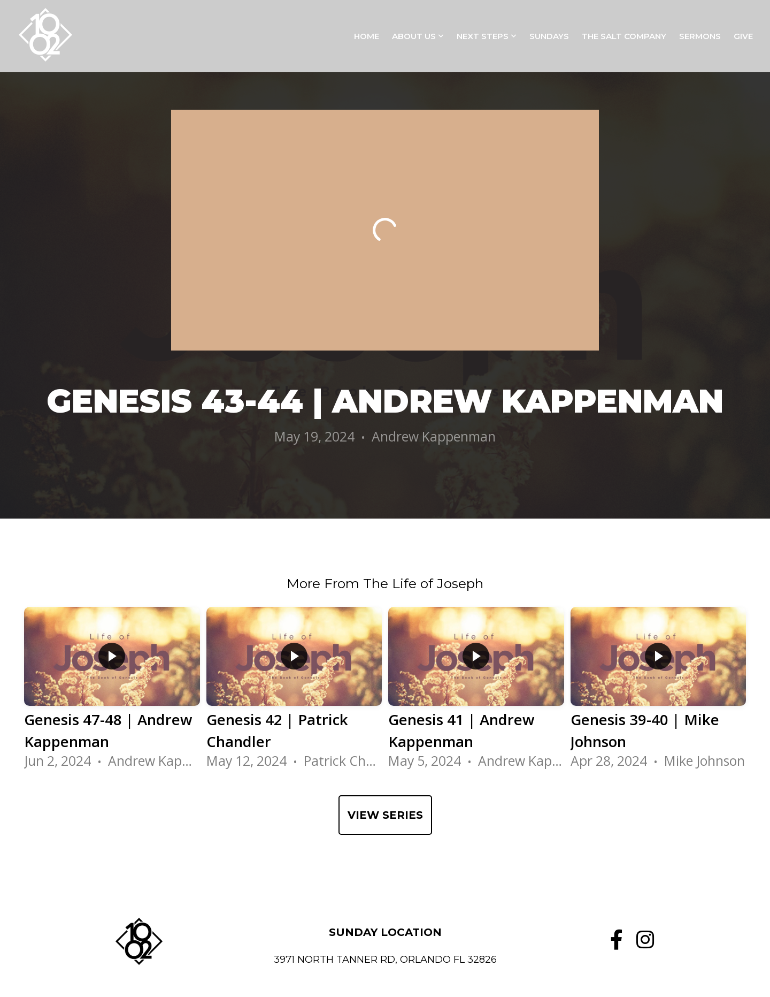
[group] (112, 693)
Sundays (549, 36)
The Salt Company (624, 36)
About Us (418, 36)
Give (743, 36)
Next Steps (487, 36)
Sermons (700, 36)
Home (366, 36)
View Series (385, 815)
